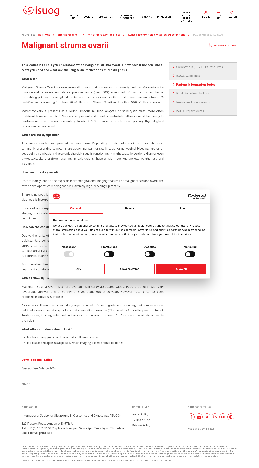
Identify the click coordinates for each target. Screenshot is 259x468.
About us (74, 16)
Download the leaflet (37, 360)
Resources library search (193, 102)
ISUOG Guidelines (188, 76)
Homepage (44, 34)
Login (206, 16)
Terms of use (141, 420)
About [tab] (183, 208)
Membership (165, 16)
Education (106, 16)
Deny (77, 269)
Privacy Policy (141, 425)
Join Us (219, 16)
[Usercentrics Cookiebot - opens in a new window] (190, 196)
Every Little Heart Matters (186, 16)
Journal (146, 16)
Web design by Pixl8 (201, 429)
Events (88, 16)
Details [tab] (129, 208)
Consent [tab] (75, 208)
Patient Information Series (104, 34)
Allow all (181, 269)
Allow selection (129, 269)
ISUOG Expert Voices (190, 111)
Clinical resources (127, 16)
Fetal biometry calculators (193, 93)
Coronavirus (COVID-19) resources (199, 67)
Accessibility (140, 414)
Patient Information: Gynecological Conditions (156, 34)
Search (232, 16)
